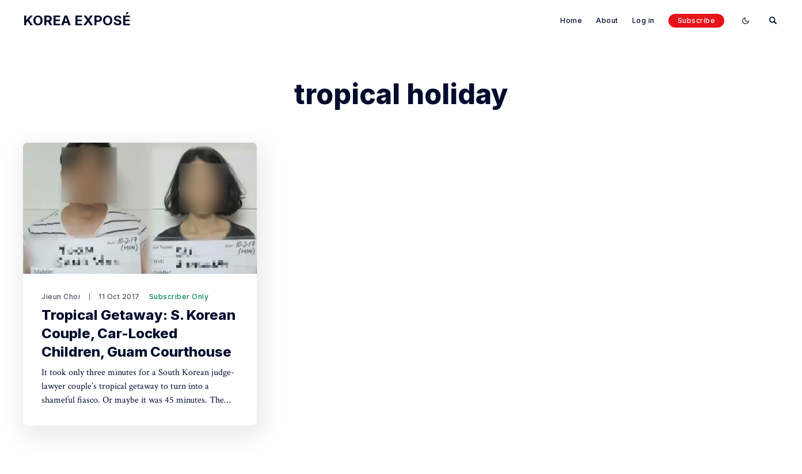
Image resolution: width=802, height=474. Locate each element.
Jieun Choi (60, 296)
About (607, 20)
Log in (643, 20)
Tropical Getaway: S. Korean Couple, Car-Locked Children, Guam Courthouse (138, 333)
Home (571, 20)
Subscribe (697, 20)
